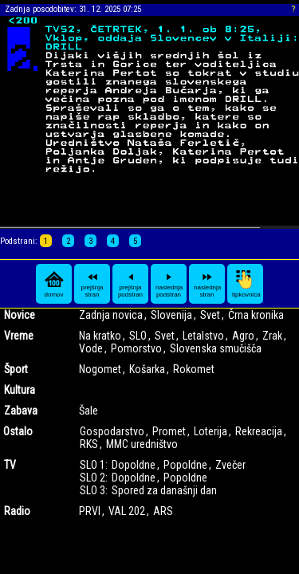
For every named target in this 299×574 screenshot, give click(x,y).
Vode (91, 348)
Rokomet (193, 369)
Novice (19, 315)
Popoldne (185, 464)
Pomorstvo (136, 348)
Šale (88, 410)
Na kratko (100, 335)
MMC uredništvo (142, 444)
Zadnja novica (111, 315)
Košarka (147, 369)
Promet (169, 431)
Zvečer (230, 464)
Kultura (19, 389)
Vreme (19, 335)
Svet (210, 315)
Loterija (210, 431)
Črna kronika (256, 315)
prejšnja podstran (130, 283)
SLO (138, 335)
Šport (16, 369)
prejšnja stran (92, 283)
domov (54, 283)
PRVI (89, 511)
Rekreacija (258, 431)
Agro (243, 335)
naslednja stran (207, 283)
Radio (17, 511)
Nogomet (100, 369)
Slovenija (171, 315)
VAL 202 (126, 511)
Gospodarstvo (112, 431)
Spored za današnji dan (164, 490)
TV (10, 464)
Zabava (21, 410)
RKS (89, 444)
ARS (163, 511)
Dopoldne (133, 464)
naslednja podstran (169, 283)
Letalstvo (203, 335)
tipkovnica (246, 283)
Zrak (272, 335)
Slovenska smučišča (216, 348)
